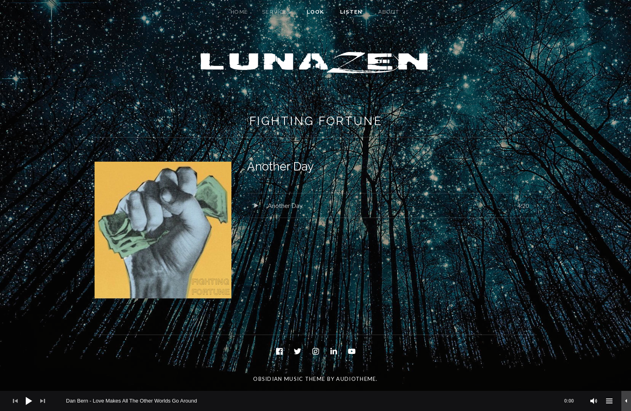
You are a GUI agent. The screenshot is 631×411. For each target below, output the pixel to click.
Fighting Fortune (315, 121)
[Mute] (594, 401)
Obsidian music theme (289, 379)
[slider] (324, 401)
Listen (351, 12)
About (388, 12)
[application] (315, 401)
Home (239, 12)
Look (315, 12)
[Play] (29, 401)
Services (276, 12)
